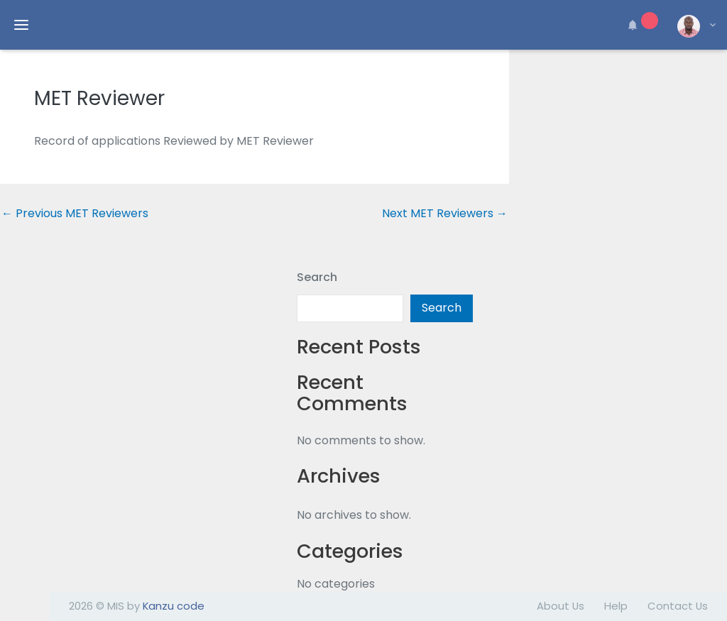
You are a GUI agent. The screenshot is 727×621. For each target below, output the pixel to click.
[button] (640, 25)
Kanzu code (173, 605)
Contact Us (677, 605)
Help (616, 605)
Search (317, 277)
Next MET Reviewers (445, 213)
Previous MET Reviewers (74, 213)
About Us (560, 605)
